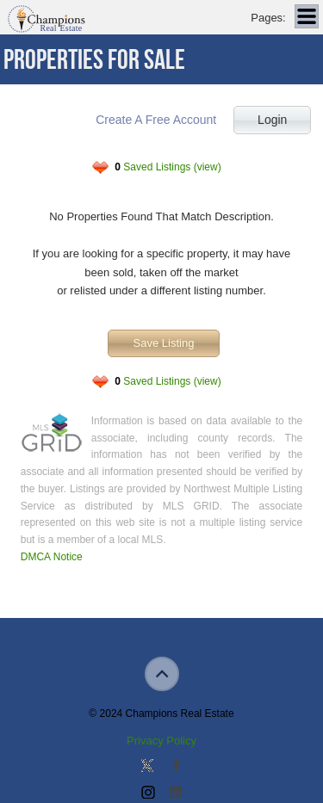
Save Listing (164, 343)
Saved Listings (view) (168, 167)
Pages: (268, 17)
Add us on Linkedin (176, 793)
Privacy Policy (161, 740)
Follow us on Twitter (147, 766)
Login (272, 120)
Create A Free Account (156, 120)
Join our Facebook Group (176, 766)
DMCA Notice (52, 557)
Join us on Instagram (147, 793)
